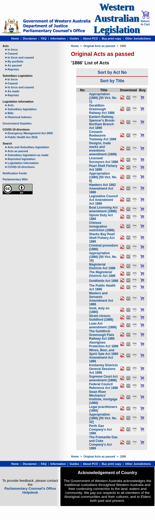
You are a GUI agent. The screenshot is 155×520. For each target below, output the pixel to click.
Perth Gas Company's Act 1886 (100, 429)
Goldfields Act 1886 (103, 281)
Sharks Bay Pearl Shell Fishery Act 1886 (102, 237)
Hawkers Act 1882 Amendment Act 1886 (102, 188)
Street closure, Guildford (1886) (101, 317)
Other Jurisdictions (138, 38)
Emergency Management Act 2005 (29, 133)
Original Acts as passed (99, 45)
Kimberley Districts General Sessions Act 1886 (103, 368)
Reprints (12, 69)
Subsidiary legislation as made (27, 155)
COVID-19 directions (20, 166)
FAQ (44, 38)
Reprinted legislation (20, 159)
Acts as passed (16, 151)
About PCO (90, 38)
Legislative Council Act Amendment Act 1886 (103, 199)
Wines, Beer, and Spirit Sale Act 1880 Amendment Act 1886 (103, 355)
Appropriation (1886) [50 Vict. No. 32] (103, 418)
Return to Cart (145, 18)
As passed (13, 65)
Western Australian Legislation (117, 18)
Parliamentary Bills (15, 179)
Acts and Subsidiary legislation (27, 147)
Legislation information (22, 163)
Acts (9, 105)
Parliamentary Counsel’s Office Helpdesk (30, 490)
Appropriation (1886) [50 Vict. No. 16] (103, 256)
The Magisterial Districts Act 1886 (102, 274)
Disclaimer (30, 38)
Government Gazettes (17, 123)
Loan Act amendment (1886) (103, 325)
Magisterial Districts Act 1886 (102, 266)
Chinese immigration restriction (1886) (102, 226)
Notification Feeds (15, 173)
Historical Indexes (18, 117)
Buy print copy (111, 38)
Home (15, 38)
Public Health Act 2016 (21, 137)
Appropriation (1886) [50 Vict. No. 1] (103, 97)
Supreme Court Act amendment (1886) (103, 378)
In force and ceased (19, 57)
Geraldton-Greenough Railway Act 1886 (102, 109)
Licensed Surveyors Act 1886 (103, 160)
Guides (74, 38)
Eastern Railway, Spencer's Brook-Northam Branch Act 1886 (102, 122)
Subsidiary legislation (21, 109)
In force (11, 49)
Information (58, 38)
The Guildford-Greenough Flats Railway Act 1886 (102, 334)
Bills (9, 113)
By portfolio (14, 61)
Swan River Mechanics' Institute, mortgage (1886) (103, 397)
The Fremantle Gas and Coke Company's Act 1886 (103, 442)
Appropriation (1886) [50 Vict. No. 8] (103, 177)
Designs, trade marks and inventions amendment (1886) (103, 148)
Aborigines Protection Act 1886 (103, 344)
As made (12, 91)
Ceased (11, 53)
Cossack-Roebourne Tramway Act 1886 (102, 135)
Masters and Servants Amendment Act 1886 (101, 298)
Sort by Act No (112, 72)
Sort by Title (112, 81)
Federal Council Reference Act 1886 (103, 386)
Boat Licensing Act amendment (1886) (103, 209)
